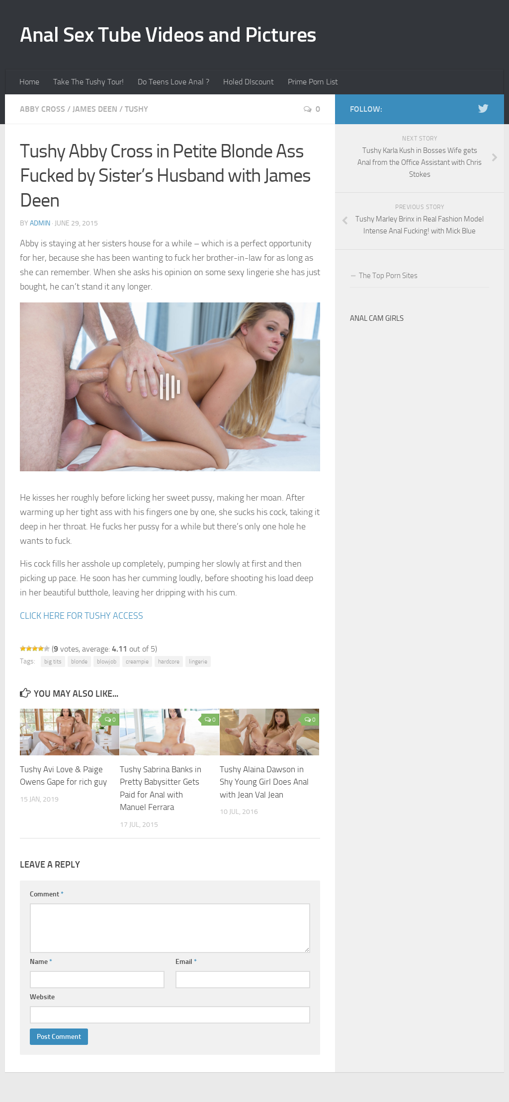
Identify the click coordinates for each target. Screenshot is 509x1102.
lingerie (198, 661)
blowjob (106, 661)
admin (40, 223)
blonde (79, 661)
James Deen (95, 109)
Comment (47, 894)
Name (41, 961)
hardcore (168, 661)
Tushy (136, 109)
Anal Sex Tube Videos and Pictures (168, 34)
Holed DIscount (248, 81)
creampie (137, 661)
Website (42, 997)
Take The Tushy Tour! (88, 81)
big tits (53, 661)
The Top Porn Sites (388, 275)
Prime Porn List (313, 81)
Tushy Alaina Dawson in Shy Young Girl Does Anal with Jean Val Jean (264, 782)
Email (186, 961)
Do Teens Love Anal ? (173, 81)
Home (29, 81)
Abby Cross (42, 109)
